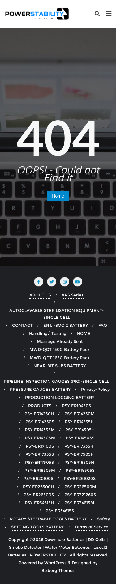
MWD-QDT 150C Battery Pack (59, 349)
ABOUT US (40, 294)
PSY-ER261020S (80, 478)
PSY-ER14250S (39, 421)
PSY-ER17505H (79, 454)
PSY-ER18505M (39, 470)
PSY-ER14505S (80, 437)
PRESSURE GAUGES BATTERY (40, 389)
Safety (103, 518)
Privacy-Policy (95, 389)
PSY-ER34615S (59, 510)
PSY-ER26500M (80, 486)
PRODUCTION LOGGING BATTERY (59, 397)
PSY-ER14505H (80, 429)
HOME (83, 333)
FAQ (102, 325)
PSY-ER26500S (39, 494)
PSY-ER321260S (80, 494)
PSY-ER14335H (79, 421)
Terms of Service (91, 526)
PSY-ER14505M (40, 437)
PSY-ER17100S (40, 446)
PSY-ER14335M (40, 429)
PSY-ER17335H (78, 446)
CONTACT (22, 325)
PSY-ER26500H (38, 486)
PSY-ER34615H (39, 502)
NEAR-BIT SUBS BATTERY (59, 365)
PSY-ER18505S (80, 470)
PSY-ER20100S (38, 478)
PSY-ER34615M (79, 502)
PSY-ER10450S (76, 405)
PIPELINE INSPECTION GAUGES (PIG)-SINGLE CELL (56, 381)
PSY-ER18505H (79, 462)
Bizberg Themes (58, 570)
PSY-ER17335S (39, 454)
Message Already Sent (60, 341)
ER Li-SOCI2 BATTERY (65, 325)
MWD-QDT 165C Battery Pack (60, 357)
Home (58, 196)
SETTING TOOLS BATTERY (37, 526)
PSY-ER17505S (39, 462)
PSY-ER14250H (39, 413)
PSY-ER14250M (79, 413)
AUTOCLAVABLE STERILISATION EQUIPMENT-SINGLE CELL (56, 314)
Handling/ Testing (48, 333)
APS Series (73, 294)
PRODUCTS (39, 405)
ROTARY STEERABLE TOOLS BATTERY (48, 518)
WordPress (55, 562)
